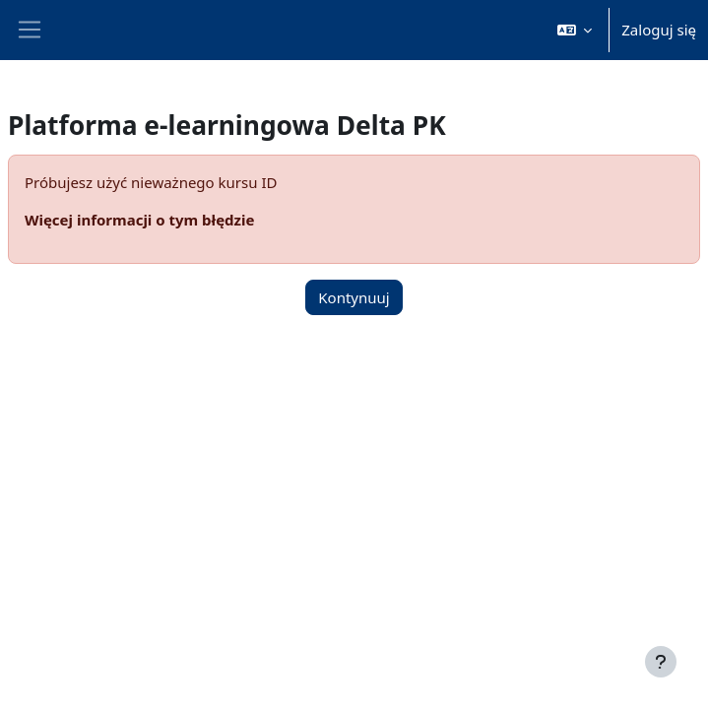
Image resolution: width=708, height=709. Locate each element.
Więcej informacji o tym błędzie (139, 219)
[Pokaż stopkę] (660, 661)
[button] (575, 30)
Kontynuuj (353, 297)
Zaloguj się (658, 29)
